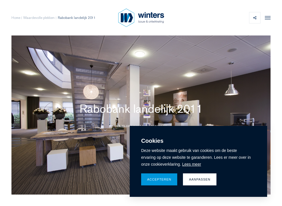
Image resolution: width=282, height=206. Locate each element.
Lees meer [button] (191, 164)
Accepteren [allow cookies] (159, 179)
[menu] (266, 18)
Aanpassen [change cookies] (199, 179)
